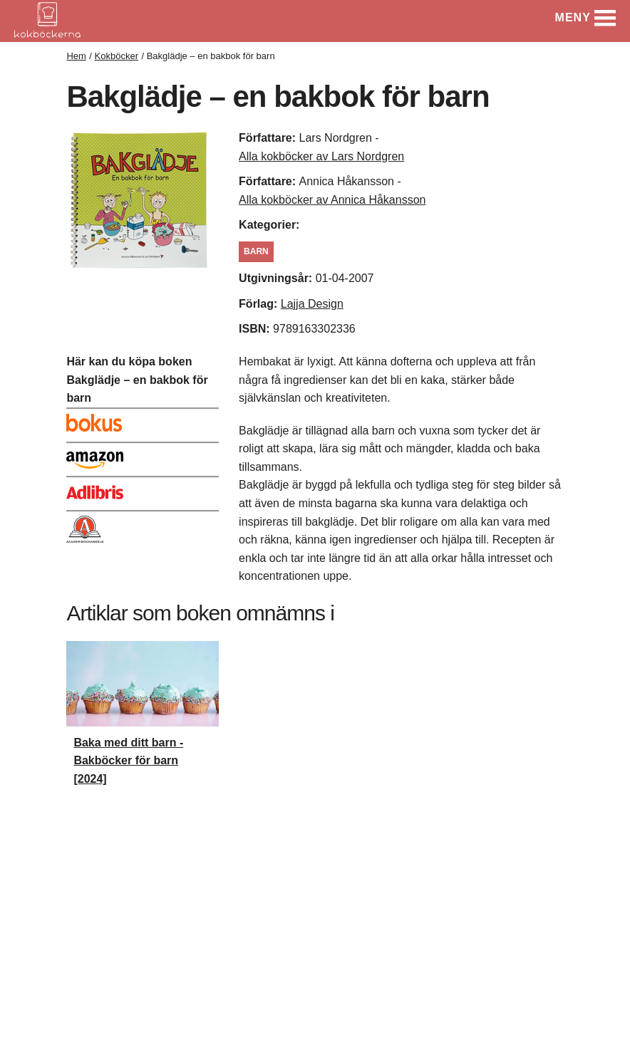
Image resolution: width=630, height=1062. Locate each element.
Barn (256, 251)
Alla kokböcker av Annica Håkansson (332, 200)
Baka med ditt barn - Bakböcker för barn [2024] (128, 760)
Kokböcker (116, 56)
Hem (76, 56)
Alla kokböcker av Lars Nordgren (321, 156)
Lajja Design (312, 304)
